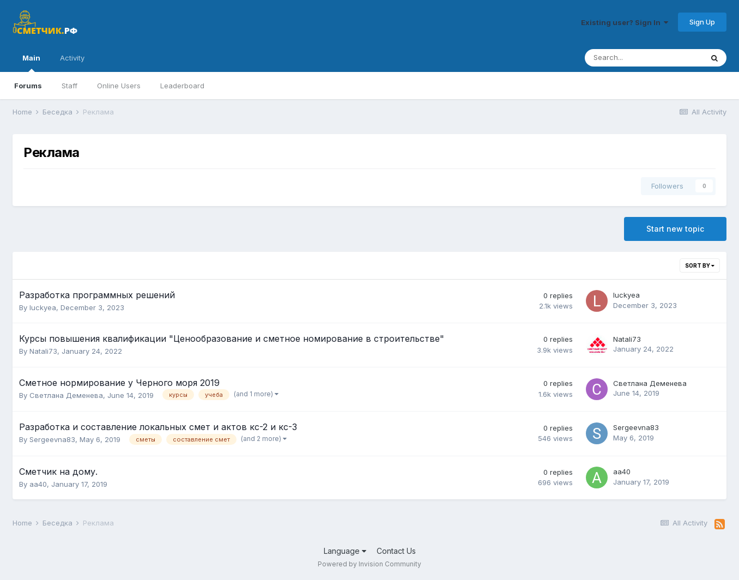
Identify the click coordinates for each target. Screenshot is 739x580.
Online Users (119, 85)
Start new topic (675, 228)
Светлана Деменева (66, 395)
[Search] (643, 58)
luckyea (42, 307)
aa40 (38, 484)
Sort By (699, 265)
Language (345, 550)
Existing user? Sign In (624, 22)
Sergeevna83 (52, 439)
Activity (72, 57)
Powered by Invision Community (369, 564)
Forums (28, 85)
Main (31, 62)
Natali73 (43, 351)
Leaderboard (182, 85)
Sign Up (702, 21)
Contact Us (396, 550)
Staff (69, 85)
